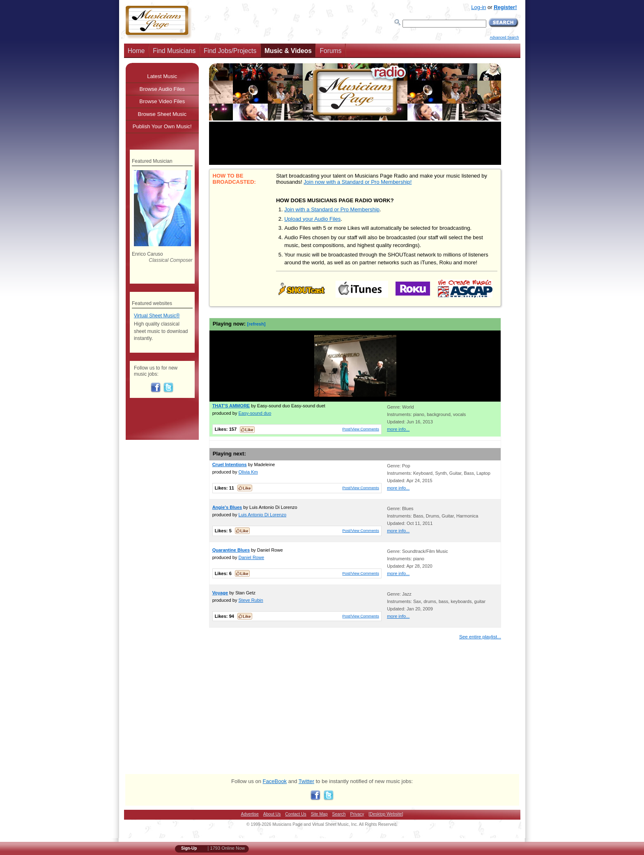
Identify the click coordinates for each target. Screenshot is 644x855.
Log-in (478, 7)
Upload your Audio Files (312, 219)
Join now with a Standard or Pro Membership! (358, 182)
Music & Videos (288, 50)
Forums (331, 50)
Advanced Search (504, 37)
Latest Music (162, 76)
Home (136, 50)
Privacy (357, 814)
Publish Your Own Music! (162, 126)
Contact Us (295, 814)
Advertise (250, 814)
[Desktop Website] (385, 814)
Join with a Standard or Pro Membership (332, 209)
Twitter (306, 781)
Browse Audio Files (162, 89)
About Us (272, 814)
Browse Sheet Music (162, 114)
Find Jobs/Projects (230, 50)
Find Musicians (174, 50)
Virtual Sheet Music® (157, 316)
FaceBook (275, 781)
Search (339, 814)
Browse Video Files (162, 101)
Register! (505, 7)
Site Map (319, 814)
